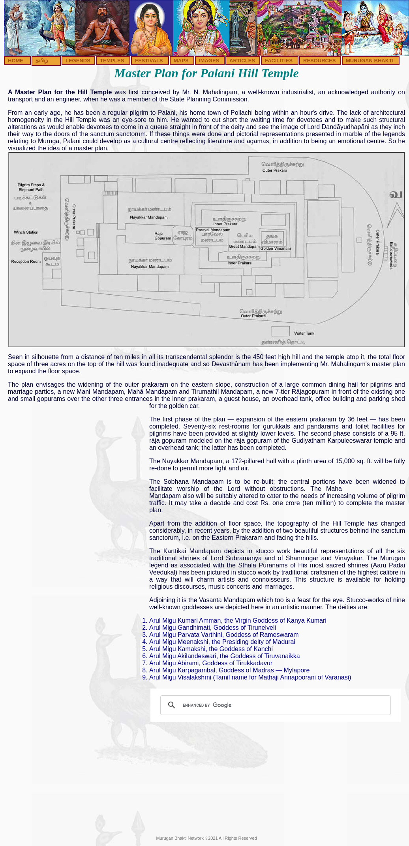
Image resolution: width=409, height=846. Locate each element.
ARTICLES (242, 61)
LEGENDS (78, 61)
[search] (274, 705)
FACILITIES (279, 61)
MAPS (181, 61)
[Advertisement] (74, 478)
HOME (15, 61)
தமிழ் (42, 61)
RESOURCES (319, 61)
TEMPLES (112, 61)
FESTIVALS (149, 61)
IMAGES (209, 61)
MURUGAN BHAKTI (370, 61)
